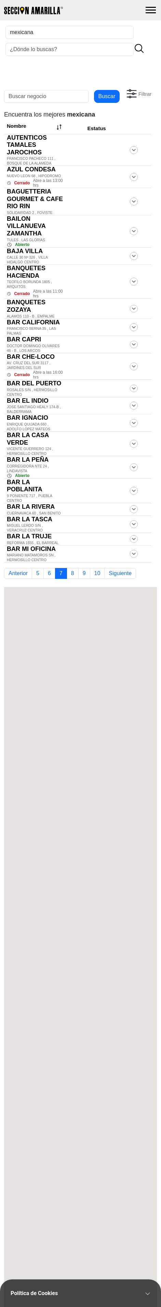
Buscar (107, 96)
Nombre (35, 127)
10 (97, 573)
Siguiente (120, 573)
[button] (138, 93)
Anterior (18, 573)
